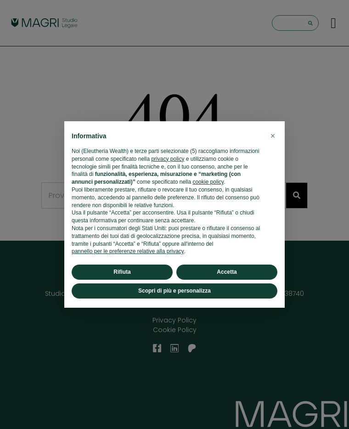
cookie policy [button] (208, 182)
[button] (272, 136)
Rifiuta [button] (121, 272)
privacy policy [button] (167, 159)
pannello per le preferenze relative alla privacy (128, 251)
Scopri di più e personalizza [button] (174, 291)
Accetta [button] (226, 272)
